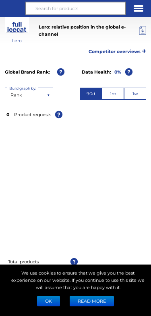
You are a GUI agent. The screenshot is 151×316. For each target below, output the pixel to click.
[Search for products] (75, 8)
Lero (17, 40)
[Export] (142, 30)
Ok (48, 301)
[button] (12, 8)
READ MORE (92, 301)
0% (117, 72)
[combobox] (11, 94)
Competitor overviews (117, 50)
